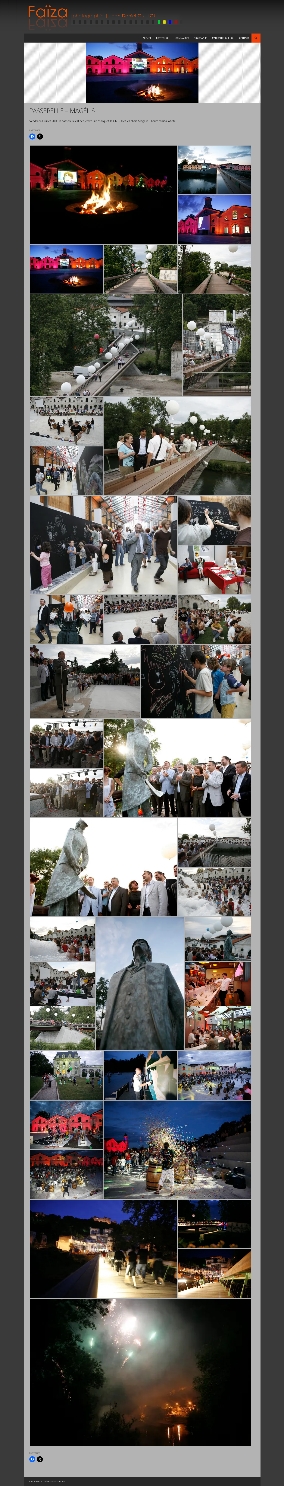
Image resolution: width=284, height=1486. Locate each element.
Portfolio (162, 38)
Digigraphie (200, 38)
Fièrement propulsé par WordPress (47, 1481)
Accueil (147, 38)
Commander (182, 38)
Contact (244, 38)
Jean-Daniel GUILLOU (223, 38)
